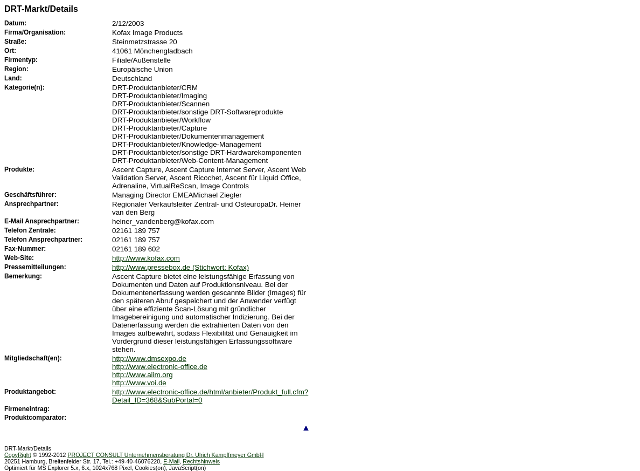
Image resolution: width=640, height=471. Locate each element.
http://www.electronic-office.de (159, 367)
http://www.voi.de (139, 383)
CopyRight (17, 455)
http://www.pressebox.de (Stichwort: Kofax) (180, 267)
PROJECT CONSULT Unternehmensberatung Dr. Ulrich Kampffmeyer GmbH (165, 455)
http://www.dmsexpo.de (149, 358)
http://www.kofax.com (146, 258)
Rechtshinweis (201, 461)
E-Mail (171, 461)
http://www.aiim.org (142, 375)
